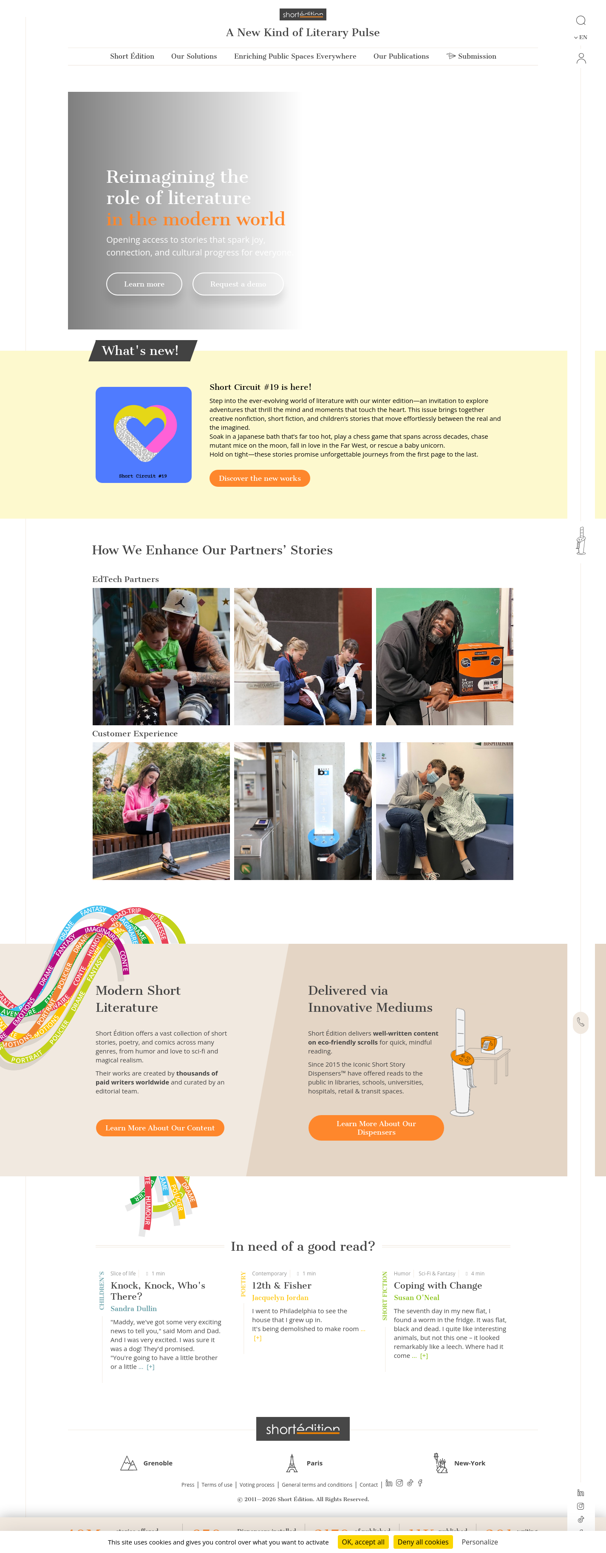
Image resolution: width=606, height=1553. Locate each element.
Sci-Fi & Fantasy (437, 1273)
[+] (150, 1366)
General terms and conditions (317, 1484)
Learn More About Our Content (160, 1128)
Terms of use (217, 1484)
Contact (369, 1484)
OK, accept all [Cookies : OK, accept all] (363, 1542)
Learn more (144, 284)
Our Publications (401, 56)
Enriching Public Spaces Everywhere (295, 56)
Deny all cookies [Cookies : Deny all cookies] (423, 1542)
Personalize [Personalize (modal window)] (480, 1542)
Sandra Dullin (133, 1309)
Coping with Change (438, 1285)
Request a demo (238, 284)
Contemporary (269, 1273)
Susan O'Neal (416, 1298)
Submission (471, 56)
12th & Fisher (281, 1285)
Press (187, 1484)
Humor (402, 1273)
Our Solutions (194, 56)
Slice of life (123, 1273)
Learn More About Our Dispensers (376, 1127)
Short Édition (132, 56)
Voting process (257, 1484)
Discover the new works (260, 478)
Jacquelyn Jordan (280, 1298)
